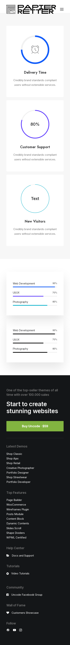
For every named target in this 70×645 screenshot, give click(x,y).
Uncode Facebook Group (26, 594)
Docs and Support (23, 555)
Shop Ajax (12, 458)
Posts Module (15, 514)
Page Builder (14, 500)
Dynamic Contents (17, 523)
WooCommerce (16, 504)
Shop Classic (14, 454)
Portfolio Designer (17, 472)
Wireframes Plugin (17, 509)
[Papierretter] (31, 9)
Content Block (15, 518)
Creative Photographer (20, 468)
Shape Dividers (15, 533)
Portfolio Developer (18, 482)
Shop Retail (13, 463)
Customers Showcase (25, 612)
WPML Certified (16, 537)
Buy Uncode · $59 (35, 426)
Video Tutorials (20, 573)
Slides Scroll (13, 528)
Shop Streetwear (16, 477)
